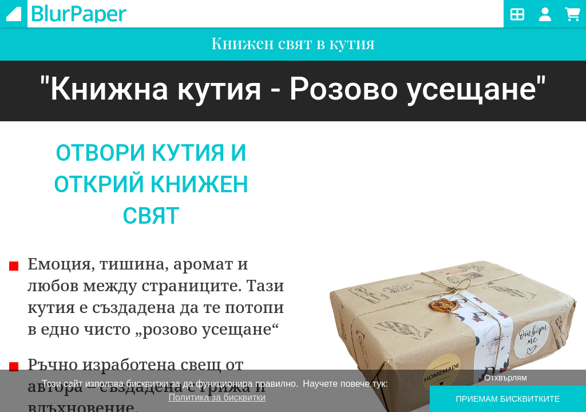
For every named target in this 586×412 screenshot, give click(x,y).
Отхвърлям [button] (505, 377)
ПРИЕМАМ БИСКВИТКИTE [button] (508, 398)
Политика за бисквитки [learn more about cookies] (217, 397)
